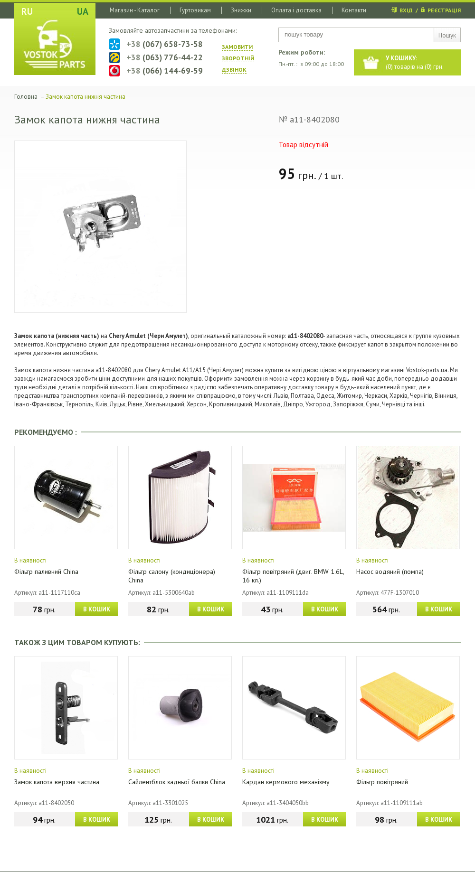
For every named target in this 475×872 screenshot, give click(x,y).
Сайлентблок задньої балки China (176, 782)
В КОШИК (96, 609)
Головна (26, 97)
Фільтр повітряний (382, 782)
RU (27, 11)
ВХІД (406, 10)
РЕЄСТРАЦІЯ (444, 10)
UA (82, 11)
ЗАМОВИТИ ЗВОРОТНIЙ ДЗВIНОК (238, 58)
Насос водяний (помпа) (390, 571)
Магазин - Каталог (135, 10)
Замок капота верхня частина (56, 782)
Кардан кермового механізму (286, 782)
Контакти (354, 10)
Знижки (241, 10)
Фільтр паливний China (46, 571)
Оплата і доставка (296, 10)
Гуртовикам (195, 10)
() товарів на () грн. (415, 62)
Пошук (447, 35)
